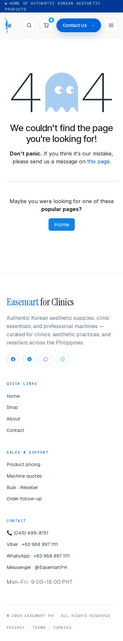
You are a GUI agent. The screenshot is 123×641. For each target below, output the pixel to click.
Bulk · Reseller (22, 487)
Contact (15, 430)
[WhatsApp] (62, 359)
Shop (12, 407)
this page (98, 161)
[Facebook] (13, 359)
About (13, 418)
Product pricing (23, 464)
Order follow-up (24, 498)
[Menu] (111, 25)
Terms (39, 627)
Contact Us (79, 25)
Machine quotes (24, 476)
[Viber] (45, 359)
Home (61, 224)
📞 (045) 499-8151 (28, 533)
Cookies (62, 627)
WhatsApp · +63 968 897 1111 (38, 556)
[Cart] (46, 25)
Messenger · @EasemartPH (37, 567)
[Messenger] (29, 359)
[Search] (29, 25)
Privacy (16, 627)
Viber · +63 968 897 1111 (32, 544)
